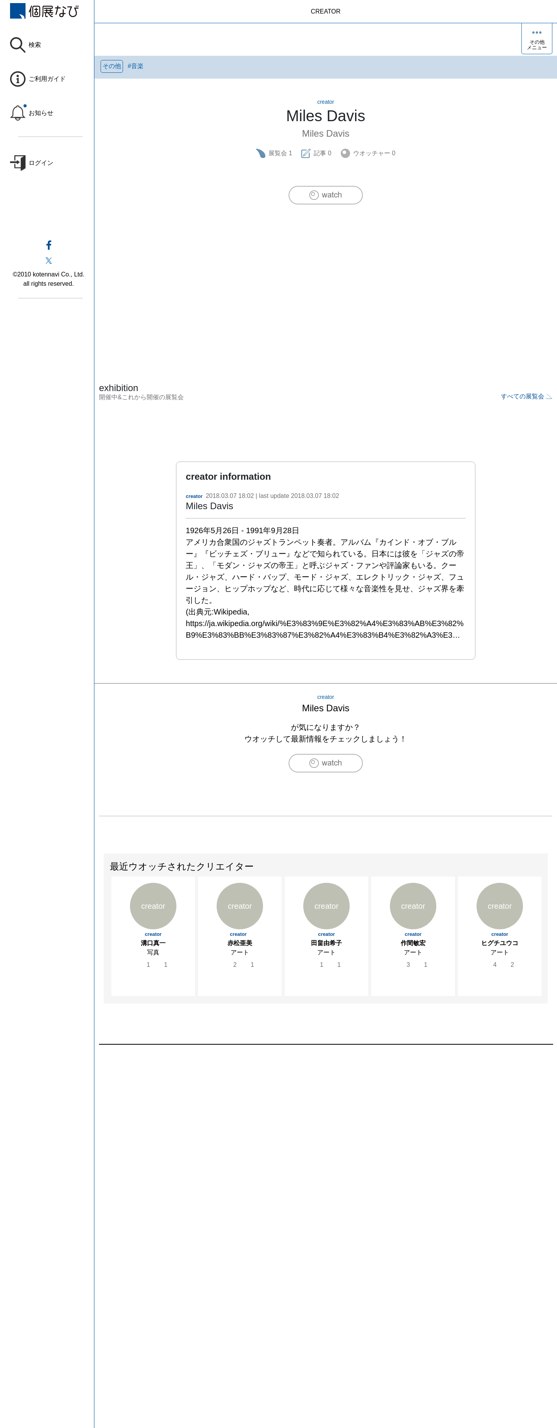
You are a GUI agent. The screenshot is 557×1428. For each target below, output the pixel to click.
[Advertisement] (326, 277)
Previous (104, 943)
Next (547, 943)
